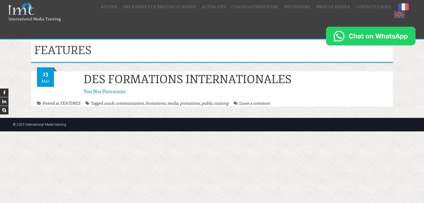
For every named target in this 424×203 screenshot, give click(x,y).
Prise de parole (333, 7)
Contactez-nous (373, 7)
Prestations (297, 7)
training (221, 103)
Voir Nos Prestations (104, 91)
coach (109, 103)
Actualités (214, 7)
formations (155, 103)
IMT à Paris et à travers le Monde (159, 7)
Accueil (109, 7)
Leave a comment (252, 103)
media (172, 103)
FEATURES (70, 103)
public (207, 103)
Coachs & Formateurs (254, 7)
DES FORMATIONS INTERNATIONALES (188, 79)
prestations (190, 103)
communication (130, 103)
